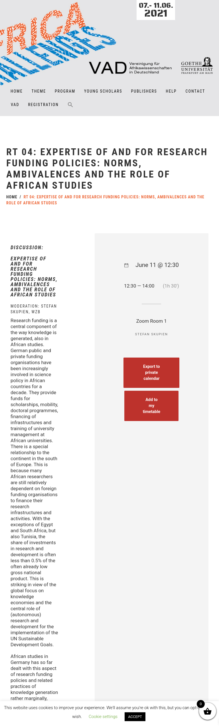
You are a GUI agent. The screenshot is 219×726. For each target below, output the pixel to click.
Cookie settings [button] (103, 716)
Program (65, 91)
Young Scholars (103, 91)
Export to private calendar (152, 384)
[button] (70, 108)
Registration (43, 104)
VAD (15, 104)
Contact (195, 91)
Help (171, 91)
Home (17, 91)
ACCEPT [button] (135, 717)
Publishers (144, 91)
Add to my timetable (152, 416)
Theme (39, 91)
